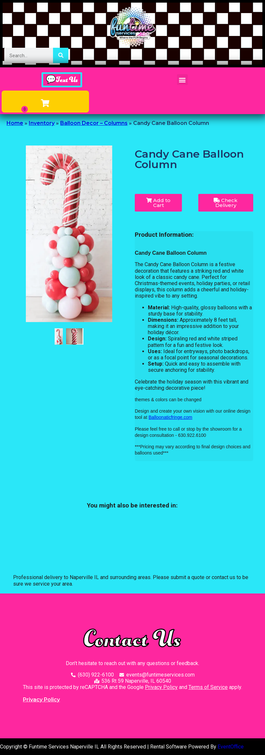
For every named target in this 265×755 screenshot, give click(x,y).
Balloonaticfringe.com (170, 417)
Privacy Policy (161, 687)
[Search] (60, 55)
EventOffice (231, 747)
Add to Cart (158, 202)
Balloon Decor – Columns (94, 123)
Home (15, 123)
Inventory (42, 123)
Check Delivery (226, 202)
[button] (182, 79)
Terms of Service (208, 687)
